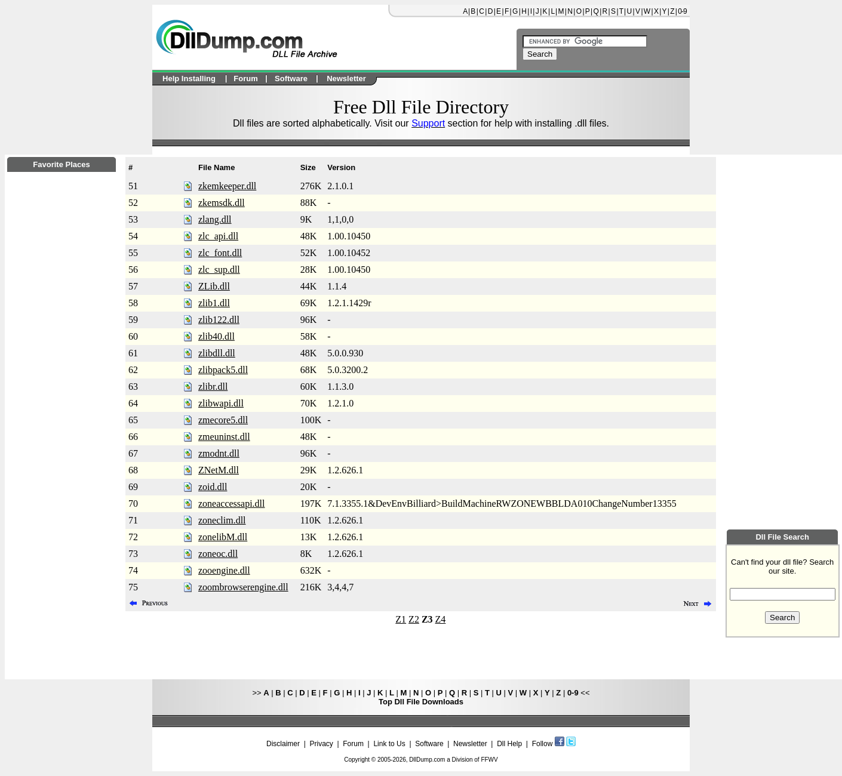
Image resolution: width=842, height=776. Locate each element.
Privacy (321, 744)
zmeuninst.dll (224, 437)
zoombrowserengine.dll (243, 587)
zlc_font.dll (220, 253)
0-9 (682, 11)
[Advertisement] (61, 496)
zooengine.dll (224, 570)
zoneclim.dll (222, 520)
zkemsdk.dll (221, 203)
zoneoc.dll (218, 554)
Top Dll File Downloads (421, 701)
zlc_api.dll (218, 236)
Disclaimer (283, 744)
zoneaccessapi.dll (231, 503)
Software (429, 744)
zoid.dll (212, 487)
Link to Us (389, 744)
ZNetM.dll (218, 470)
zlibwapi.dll (221, 403)
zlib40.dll (216, 336)
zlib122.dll (218, 320)
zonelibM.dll (222, 537)
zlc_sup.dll (219, 269)
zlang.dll (215, 219)
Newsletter (470, 744)
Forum (353, 744)
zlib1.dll (214, 303)
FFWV (489, 759)
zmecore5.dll (223, 420)
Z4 (440, 619)
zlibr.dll (213, 386)
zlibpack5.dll (223, 370)
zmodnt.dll (218, 453)
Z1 (400, 619)
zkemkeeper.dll (227, 186)
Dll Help (509, 744)
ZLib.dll (214, 286)
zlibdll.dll (216, 353)
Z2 (413, 619)
